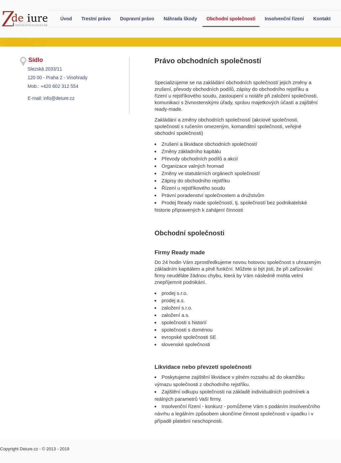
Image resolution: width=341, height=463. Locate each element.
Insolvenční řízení (284, 18)
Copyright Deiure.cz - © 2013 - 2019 (34, 448)
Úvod (66, 18)
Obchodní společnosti (230, 18)
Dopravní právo (137, 18)
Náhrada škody (180, 18)
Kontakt (322, 18)
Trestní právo (96, 18)
